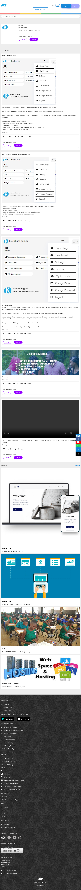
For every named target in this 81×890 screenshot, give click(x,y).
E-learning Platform (8, 746)
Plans (52, 5)
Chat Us (5, 771)
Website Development (9, 733)
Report (28, 136)
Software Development (9, 727)
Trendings (5, 824)
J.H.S (4, 797)
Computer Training (8, 739)
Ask (57, 5)
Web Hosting (6, 736)
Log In (23, 39)
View (20, 136)
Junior (4, 807)
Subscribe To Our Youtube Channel (12, 780)
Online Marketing (7, 749)
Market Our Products (40, 9)
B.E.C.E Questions (8, 759)
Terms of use (6, 710)
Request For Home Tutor (9, 783)
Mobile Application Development (12, 730)
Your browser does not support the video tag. (40, 419)
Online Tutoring (7, 743)
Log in (75, 6)
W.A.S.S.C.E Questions (9, 765)
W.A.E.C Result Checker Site (11, 789)
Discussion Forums (8, 827)
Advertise (77, 465)
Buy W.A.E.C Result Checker (11, 786)
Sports (4, 814)
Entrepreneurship (7, 817)
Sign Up (66, 6)
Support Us (5, 777)
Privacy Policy (6, 707)
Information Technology (9, 800)
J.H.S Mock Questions (9, 762)
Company (5, 704)
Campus (5, 811)
